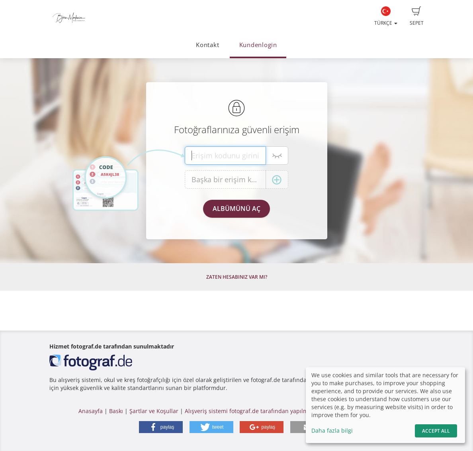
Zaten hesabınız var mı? (236, 277)
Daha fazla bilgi (332, 430)
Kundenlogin (258, 45)
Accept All (436, 430)
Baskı (116, 411)
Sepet (417, 16)
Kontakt (207, 45)
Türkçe (385, 16)
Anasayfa (90, 411)
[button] (161, 427)
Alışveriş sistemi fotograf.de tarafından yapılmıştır (252, 411)
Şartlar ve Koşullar (153, 411)
